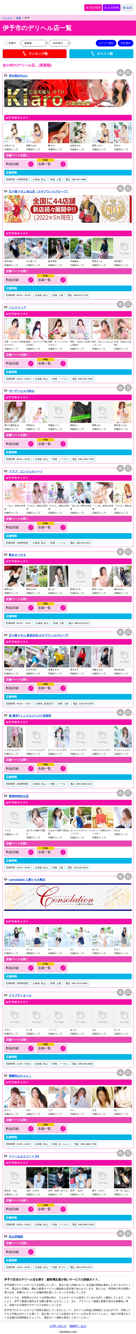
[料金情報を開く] (19, 164)
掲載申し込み (77, 1326)
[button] (68, 96)
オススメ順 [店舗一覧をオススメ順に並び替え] (101, 53)
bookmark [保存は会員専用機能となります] (128, 72)
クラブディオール (20, 995)
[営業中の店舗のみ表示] (7, 43)
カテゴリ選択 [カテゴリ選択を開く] (106, 43)
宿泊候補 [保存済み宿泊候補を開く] (93, 8)
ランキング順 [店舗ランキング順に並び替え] (35, 53)
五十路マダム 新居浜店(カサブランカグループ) (38, 635)
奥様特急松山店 (19, 796)
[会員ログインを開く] (127, 7)
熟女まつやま (17, 554)
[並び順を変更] (34, 43)
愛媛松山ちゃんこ (20, 1075)
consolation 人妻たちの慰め (27, 879)
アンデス (8, 17)
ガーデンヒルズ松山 (21, 390)
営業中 (11, 43)
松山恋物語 (16, 1236)
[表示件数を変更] (59, 43)
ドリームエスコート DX (24, 1156)
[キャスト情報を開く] (51, 164)
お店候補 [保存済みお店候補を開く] (111, 8)
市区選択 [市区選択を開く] (126, 43)
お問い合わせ (58, 1326)
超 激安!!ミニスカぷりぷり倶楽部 (30, 715)
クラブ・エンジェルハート (26, 471)
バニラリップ (17, 307)
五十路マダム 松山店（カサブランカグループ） (39, 191)
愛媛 (18, 17)
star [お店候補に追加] (120, 72)
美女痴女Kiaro (18, 75)
